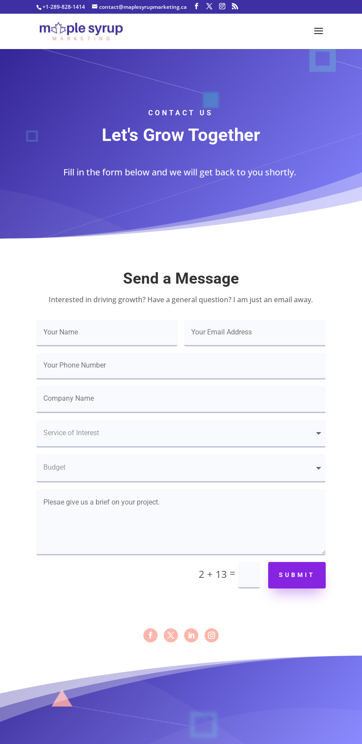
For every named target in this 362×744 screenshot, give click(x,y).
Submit (297, 574)
